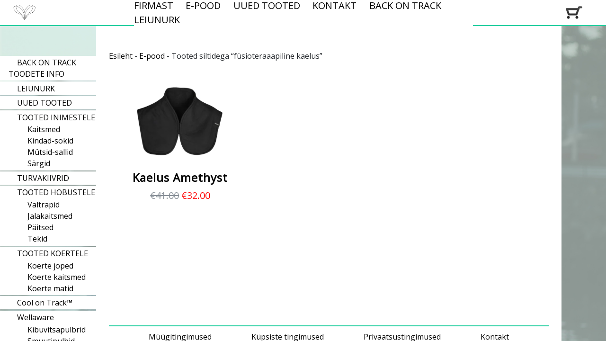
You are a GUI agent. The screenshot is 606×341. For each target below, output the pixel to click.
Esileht (121, 56)
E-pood (152, 56)
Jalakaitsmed (49, 216)
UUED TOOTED (44, 103)
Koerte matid (50, 288)
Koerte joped (50, 265)
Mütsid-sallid (50, 152)
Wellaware (35, 317)
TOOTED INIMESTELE (56, 117)
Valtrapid (43, 204)
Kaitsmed (43, 129)
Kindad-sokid (50, 140)
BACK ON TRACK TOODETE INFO (43, 68)
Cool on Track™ (44, 302)
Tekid (37, 238)
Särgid (38, 163)
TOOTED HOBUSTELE (56, 192)
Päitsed (40, 227)
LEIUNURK (157, 19)
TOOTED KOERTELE (52, 253)
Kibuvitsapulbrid (56, 329)
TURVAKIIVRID (43, 178)
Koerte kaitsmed (56, 277)
